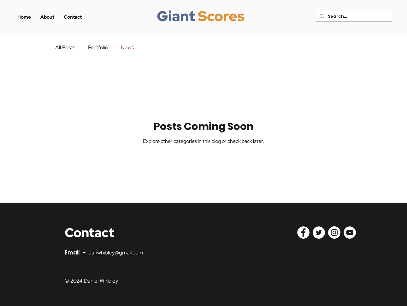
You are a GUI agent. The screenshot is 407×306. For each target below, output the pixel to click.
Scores (221, 16)
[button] (72, 17)
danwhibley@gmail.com (115, 252)
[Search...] (353, 16)
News (127, 47)
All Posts (65, 47)
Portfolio (98, 47)
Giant (176, 16)
